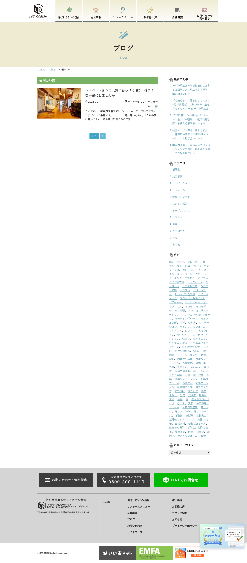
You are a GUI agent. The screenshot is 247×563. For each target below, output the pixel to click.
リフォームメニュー (138, 506)
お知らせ (177, 519)
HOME (107, 500)
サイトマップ (134, 532)
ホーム (41, 69)
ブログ (53, 69)
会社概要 (132, 512)
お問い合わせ (134, 525)
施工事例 (177, 500)
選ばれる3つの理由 (138, 500)
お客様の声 (178, 506)
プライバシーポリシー (184, 525)
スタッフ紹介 (179, 512)
